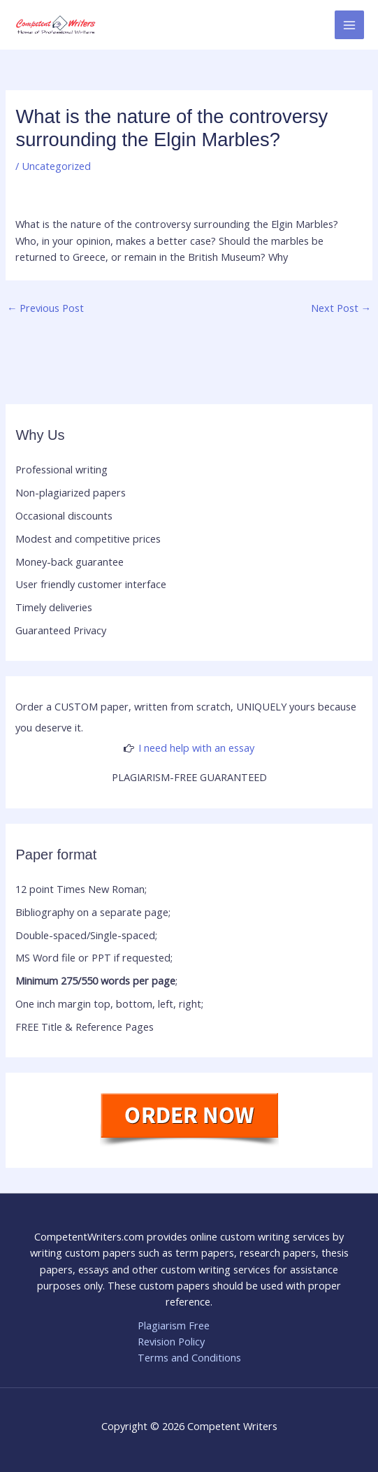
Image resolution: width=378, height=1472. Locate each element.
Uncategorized (56, 166)
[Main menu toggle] (349, 25)
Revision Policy (171, 1341)
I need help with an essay (196, 748)
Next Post (341, 308)
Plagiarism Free (174, 1325)
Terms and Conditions (189, 1357)
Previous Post (46, 308)
